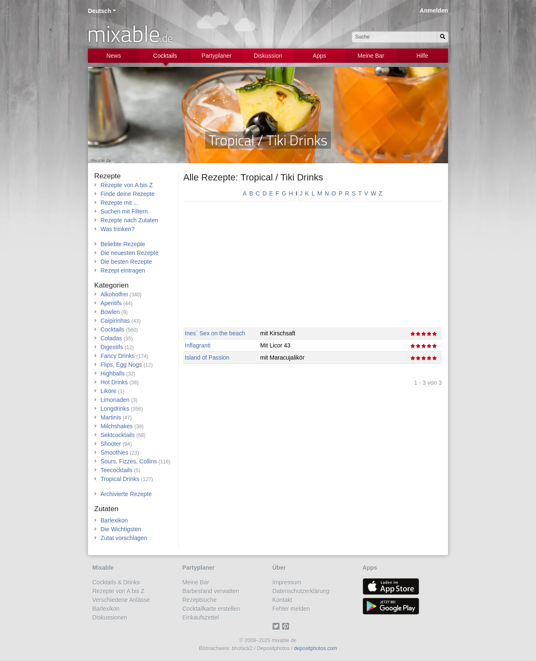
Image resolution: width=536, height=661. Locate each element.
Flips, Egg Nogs (121, 364)
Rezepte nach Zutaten (129, 220)
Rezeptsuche (200, 600)
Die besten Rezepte (126, 261)
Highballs (112, 373)
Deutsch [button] (99, 11)
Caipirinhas (115, 320)
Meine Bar (371, 55)
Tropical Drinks (119, 479)
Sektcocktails (117, 435)
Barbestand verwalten (211, 591)
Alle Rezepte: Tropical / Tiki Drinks (253, 177)
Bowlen (110, 312)
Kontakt (282, 600)
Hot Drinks (114, 382)
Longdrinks (114, 408)
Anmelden (434, 10)
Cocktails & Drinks (116, 582)
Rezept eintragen (122, 270)
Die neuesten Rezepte (129, 252)
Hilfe (422, 55)
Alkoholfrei (114, 294)
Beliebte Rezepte (122, 244)
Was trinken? (117, 229)
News (113, 55)
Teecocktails (116, 470)
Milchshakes (116, 426)
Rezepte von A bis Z (126, 185)
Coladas (111, 338)
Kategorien (111, 285)
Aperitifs (111, 303)
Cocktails (165, 55)
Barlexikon (114, 520)
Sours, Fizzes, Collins (128, 461)
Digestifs (111, 347)
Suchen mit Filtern (124, 211)
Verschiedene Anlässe (121, 600)
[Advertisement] (312, 268)
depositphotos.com (315, 648)
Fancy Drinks (117, 355)
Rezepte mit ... (119, 202)
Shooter (110, 443)
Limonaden (114, 399)
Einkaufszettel (201, 617)
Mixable (103, 567)
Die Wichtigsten (120, 529)
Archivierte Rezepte (126, 494)
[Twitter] (277, 626)
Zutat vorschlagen (123, 538)
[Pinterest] (287, 626)
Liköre (108, 391)
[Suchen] (442, 37)
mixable (130, 33)
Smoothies (114, 452)
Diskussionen (110, 617)
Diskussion (268, 55)
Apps (319, 55)
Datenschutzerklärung (301, 591)
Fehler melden (291, 608)
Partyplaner (216, 55)
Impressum (287, 582)
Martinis (110, 417)
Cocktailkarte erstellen (211, 608)
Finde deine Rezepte (127, 193)
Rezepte (107, 176)
